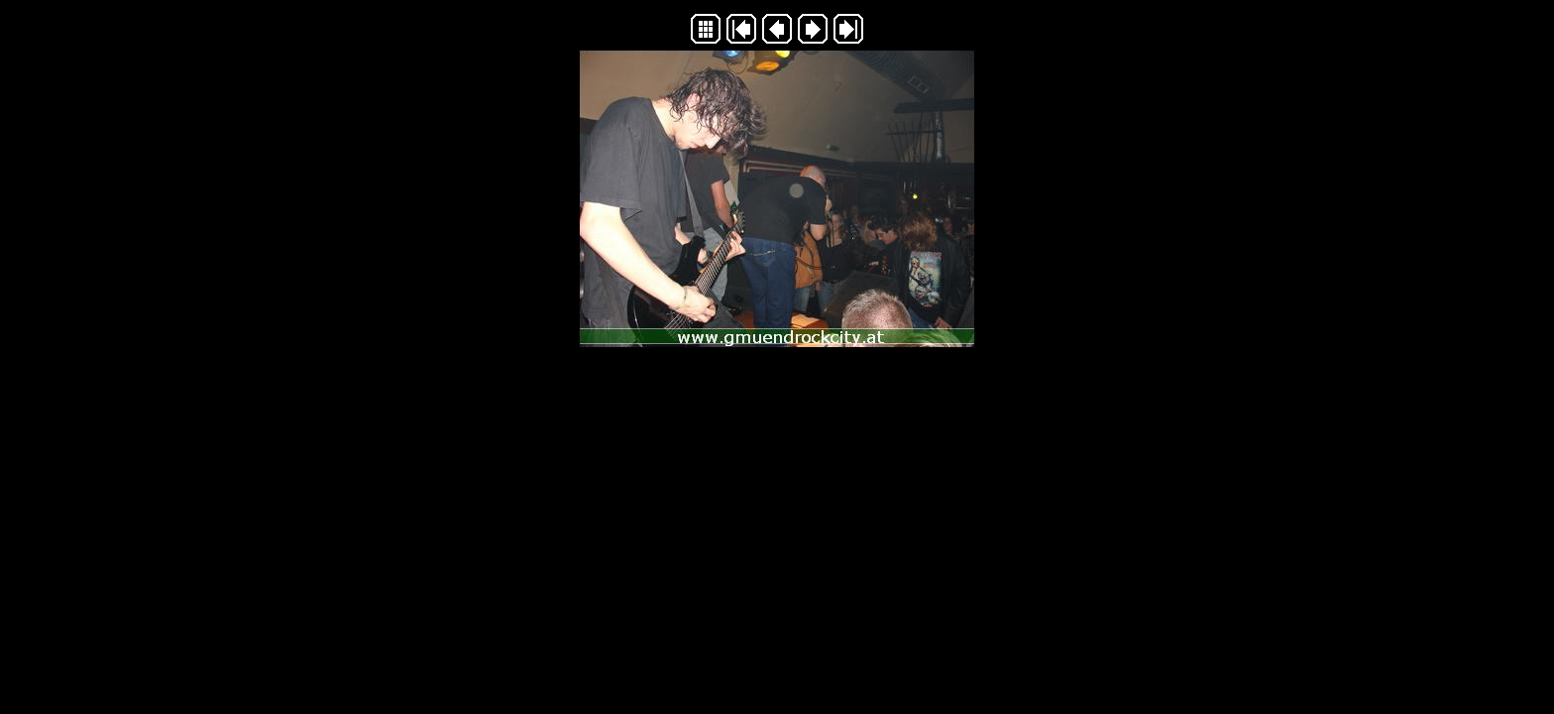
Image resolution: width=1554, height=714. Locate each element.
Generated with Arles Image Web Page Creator (777, 389)
